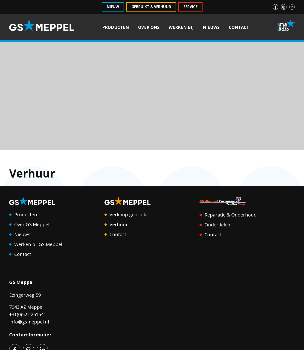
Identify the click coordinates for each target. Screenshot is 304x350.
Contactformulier (30, 335)
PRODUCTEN (115, 27)
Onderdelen (217, 225)
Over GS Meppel (31, 224)
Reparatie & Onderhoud (231, 215)
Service (190, 6)
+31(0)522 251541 (27, 314)
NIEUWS (211, 27)
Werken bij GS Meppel (38, 244)
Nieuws (22, 234)
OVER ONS (148, 27)
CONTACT (239, 27)
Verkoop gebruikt (129, 214)
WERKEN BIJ (181, 27)
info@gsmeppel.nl (29, 322)
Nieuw (113, 6)
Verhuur (119, 224)
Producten (25, 214)
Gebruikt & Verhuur (151, 6)
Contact (22, 254)
